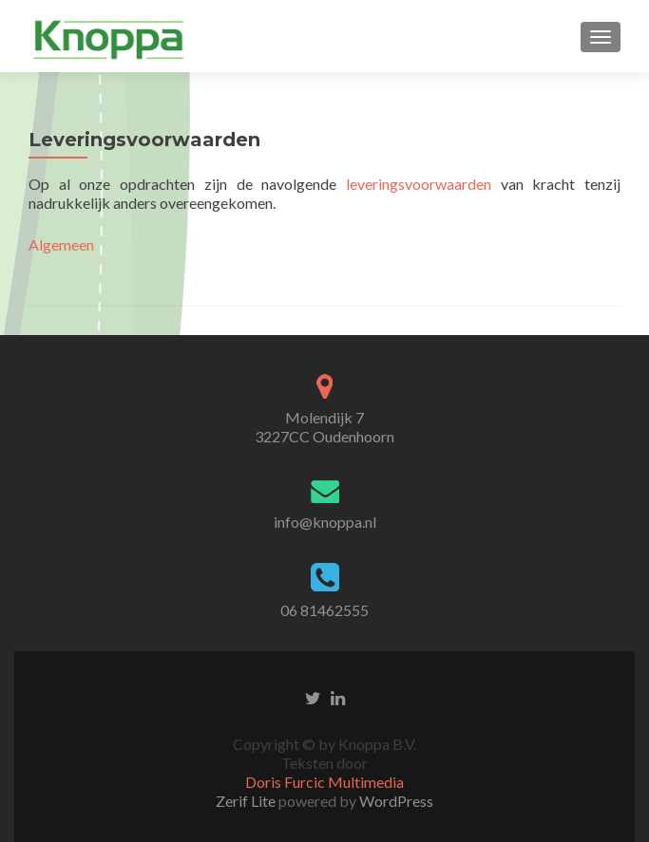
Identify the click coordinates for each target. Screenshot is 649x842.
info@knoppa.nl (325, 522)
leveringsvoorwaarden (418, 184)
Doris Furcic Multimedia (324, 782)
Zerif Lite (247, 801)
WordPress (394, 801)
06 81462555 (324, 610)
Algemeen (61, 244)
